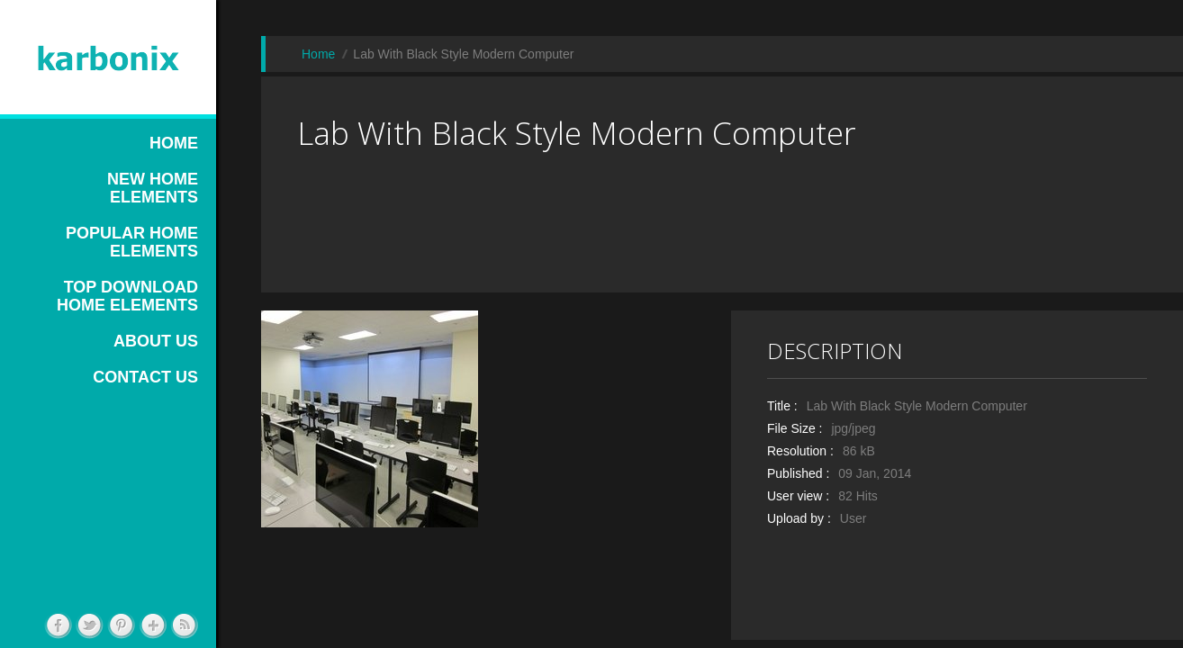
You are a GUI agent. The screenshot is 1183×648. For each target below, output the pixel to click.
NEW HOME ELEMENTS (152, 188)
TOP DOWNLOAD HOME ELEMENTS (127, 296)
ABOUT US (155, 341)
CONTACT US (145, 377)
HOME (173, 143)
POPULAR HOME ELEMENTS (132, 242)
